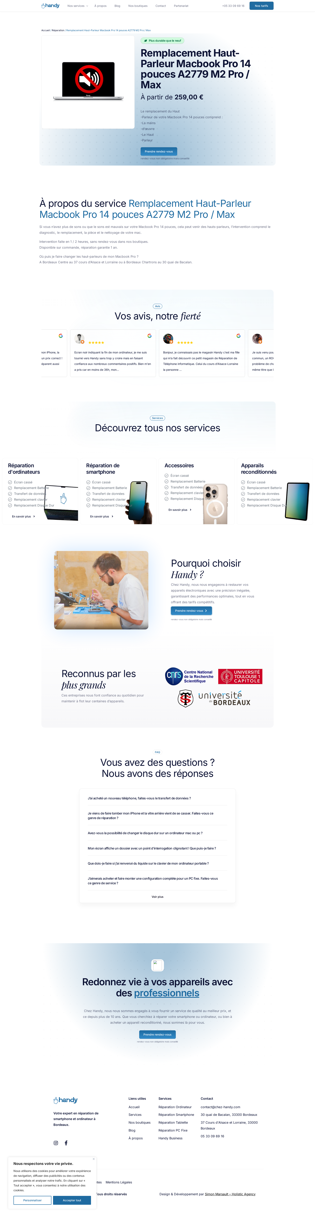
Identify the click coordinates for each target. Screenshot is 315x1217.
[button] (158, 897)
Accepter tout (72, 1200)
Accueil (45, 30)
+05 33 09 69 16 (233, 5)
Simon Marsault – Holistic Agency (230, 1194)
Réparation (58, 30)
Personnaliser (32, 1200)
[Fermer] (94, 1159)
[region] (52, 1183)
